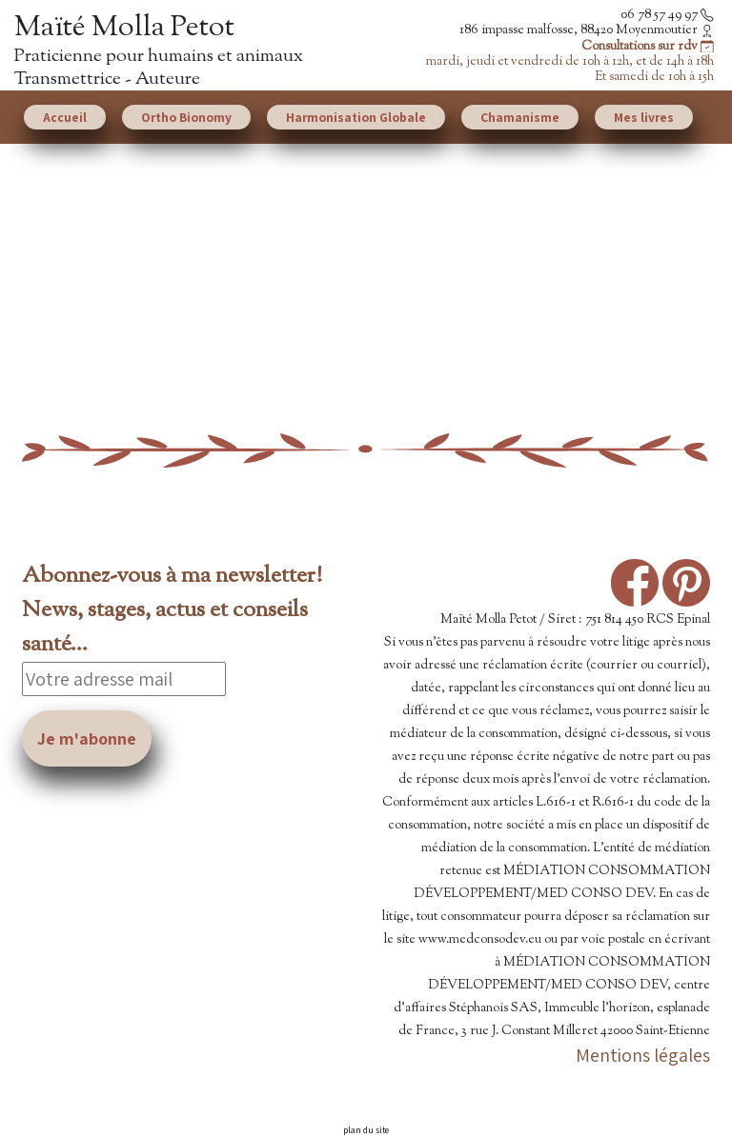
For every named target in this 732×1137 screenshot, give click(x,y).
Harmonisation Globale (356, 117)
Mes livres (644, 117)
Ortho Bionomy (186, 117)
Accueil (65, 117)
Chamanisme (519, 117)
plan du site (366, 1130)
